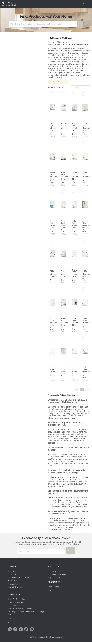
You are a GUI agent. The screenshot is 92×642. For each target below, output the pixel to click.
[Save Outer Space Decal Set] (51, 240)
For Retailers (53, 571)
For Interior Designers (57, 574)
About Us (11, 571)
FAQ (49, 590)
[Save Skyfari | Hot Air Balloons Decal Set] (83, 191)
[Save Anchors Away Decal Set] (51, 191)
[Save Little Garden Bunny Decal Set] (73, 191)
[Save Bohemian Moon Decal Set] (73, 240)
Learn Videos (53, 587)
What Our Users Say (16, 599)
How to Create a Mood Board (20, 609)
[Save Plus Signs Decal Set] (83, 240)
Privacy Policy (14, 584)
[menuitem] (84, 4)
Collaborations (14, 606)
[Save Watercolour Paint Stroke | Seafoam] (62, 143)
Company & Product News (19, 578)
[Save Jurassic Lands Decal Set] (51, 143)
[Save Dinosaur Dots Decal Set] (73, 143)
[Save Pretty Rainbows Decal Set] (62, 191)
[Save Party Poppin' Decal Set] (83, 337)
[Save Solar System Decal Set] (51, 94)
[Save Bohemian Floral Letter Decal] (73, 94)
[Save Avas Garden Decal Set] (51, 289)
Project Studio (54, 578)
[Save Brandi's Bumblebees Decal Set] (62, 240)
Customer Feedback (16, 602)
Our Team (12, 574)
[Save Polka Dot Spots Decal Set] (83, 94)
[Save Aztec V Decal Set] (62, 289)
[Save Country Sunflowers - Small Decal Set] (73, 289)
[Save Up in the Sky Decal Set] (73, 337)
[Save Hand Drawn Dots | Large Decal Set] (83, 289)
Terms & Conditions (16, 587)
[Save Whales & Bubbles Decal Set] (62, 94)
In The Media (13, 581)
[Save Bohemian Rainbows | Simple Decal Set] (51, 337)
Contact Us (12, 623)
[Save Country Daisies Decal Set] (62, 337)
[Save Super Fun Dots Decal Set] (83, 143)
